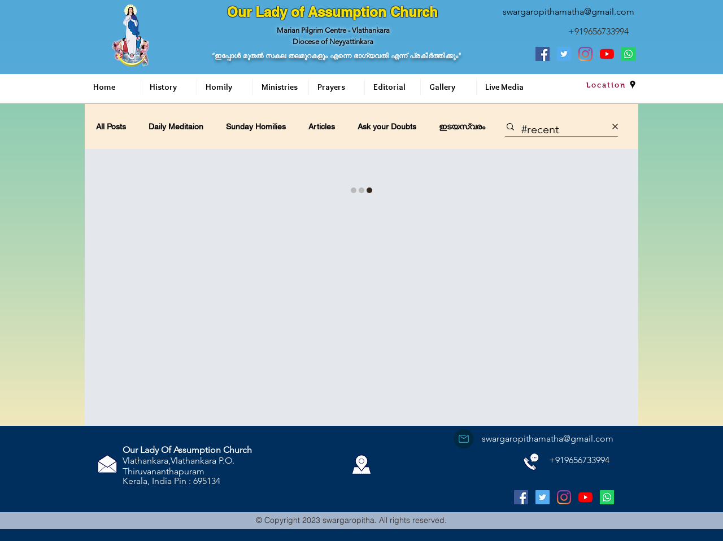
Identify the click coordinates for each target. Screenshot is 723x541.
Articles (321, 126)
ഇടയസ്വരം (462, 126)
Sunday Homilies (256, 126)
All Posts (111, 126)
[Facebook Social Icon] (542, 54)
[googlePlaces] (632, 84)
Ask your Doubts (387, 126)
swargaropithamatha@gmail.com (568, 11)
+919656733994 (598, 31)
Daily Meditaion (176, 126)
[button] (169, 86)
